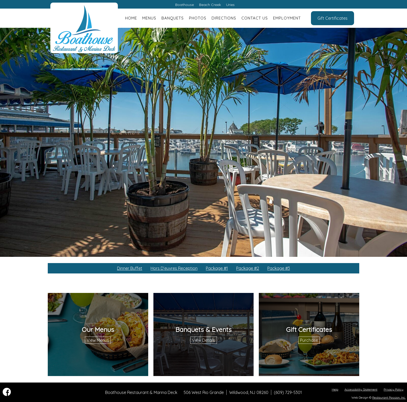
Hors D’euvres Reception (174, 268)
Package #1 (217, 268)
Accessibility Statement (360, 389)
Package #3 (278, 268)
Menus (149, 18)
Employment (287, 18)
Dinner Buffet (129, 268)
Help (335, 389)
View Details (203, 340)
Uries (230, 4)
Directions (224, 18)
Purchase (309, 340)
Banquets (172, 18)
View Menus (98, 340)
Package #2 (247, 268)
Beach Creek (210, 4)
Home (131, 18)
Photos (197, 18)
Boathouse (184, 4)
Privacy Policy (393, 389)
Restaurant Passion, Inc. (389, 397)
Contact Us (254, 18)
